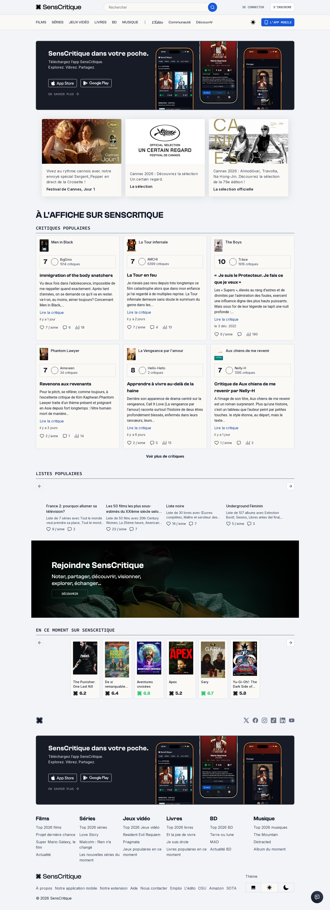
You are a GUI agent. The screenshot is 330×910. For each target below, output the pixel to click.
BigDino (66, 259)
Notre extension (113, 888)
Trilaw (243, 259)
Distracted (262, 842)
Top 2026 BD (221, 827)
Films (42, 819)
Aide (134, 888)
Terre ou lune (222, 834)
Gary (204, 682)
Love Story (88, 834)
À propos (44, 888)
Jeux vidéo (136, 819)
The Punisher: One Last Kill (84, 684)
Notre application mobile (76, 888)
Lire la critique (52, 312)
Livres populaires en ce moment (186, 852)
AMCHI (152, 259)
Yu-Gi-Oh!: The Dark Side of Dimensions (245, 684)
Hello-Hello (157, 368)
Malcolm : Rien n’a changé (95, 845)
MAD (214, 842)
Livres (174, 819)
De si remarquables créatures (116, 684)
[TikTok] (273, 722)
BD (213, 819)
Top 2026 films (48, 827)
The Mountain (266, 834)
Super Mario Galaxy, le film (56, 845)
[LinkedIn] (282, 722)
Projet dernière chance (55, 834)
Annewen (67, 368)
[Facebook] (255, 722)
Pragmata (131, 842)
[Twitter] (246, 722)
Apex (173, 682)
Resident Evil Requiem (141, 834)
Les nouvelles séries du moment (99, 857)
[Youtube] (291, 722)
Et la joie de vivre (181, 834)
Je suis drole (177, 842)
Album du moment (270, 849)
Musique (264, 819)
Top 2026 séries (93, 827)
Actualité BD (220, 849)
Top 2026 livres (179, 827)
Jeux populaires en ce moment (142, 852)
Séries (87, 819)
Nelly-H (240, 368)
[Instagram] (264, 722)
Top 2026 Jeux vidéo (141, 827)
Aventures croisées (145, 684)
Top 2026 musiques (270, 827)
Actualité (43, 854)
